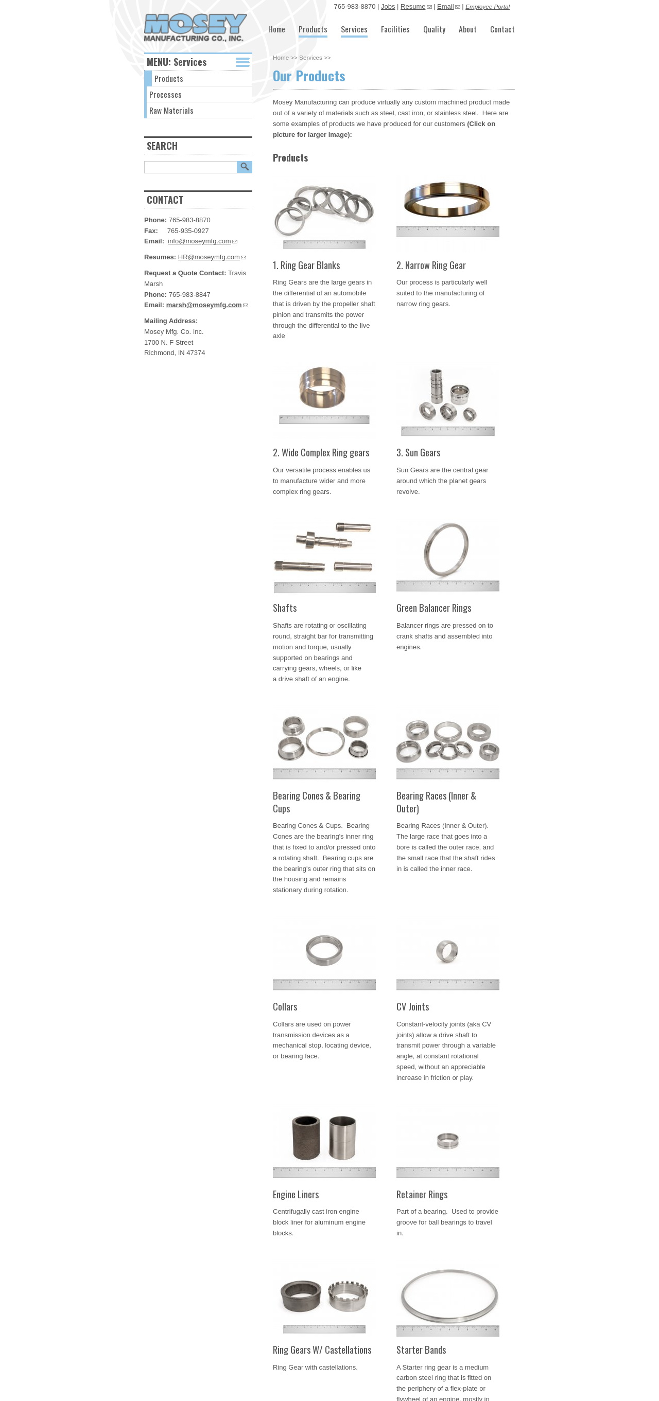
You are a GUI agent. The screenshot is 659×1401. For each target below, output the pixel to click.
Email (448, 6)
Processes (165, 94)
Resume (416, 6)
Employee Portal (487, 6)
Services (354, 29)
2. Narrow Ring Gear (431, 265)
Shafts (285, 607)
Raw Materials (171, 110)
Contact (502, 29)
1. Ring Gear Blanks (306, 265)
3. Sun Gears (418, 452)
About (468, 29)
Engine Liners (296, 1194)
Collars (285, 1006)
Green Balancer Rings (433, 607)
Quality (434, 29)
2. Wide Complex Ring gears (321, 452)
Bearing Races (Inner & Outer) (436, 801)
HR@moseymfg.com (212, 257)
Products (313, 29)
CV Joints (412, 1006)
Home (276, 29)
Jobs (388, 6)
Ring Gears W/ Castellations (322, 1349)
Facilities (395, 29)
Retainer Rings (421, 1194)
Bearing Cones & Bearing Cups (316, 801)
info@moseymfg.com (202, 241)
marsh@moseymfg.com (207, 305)
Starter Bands (421, 1349)
